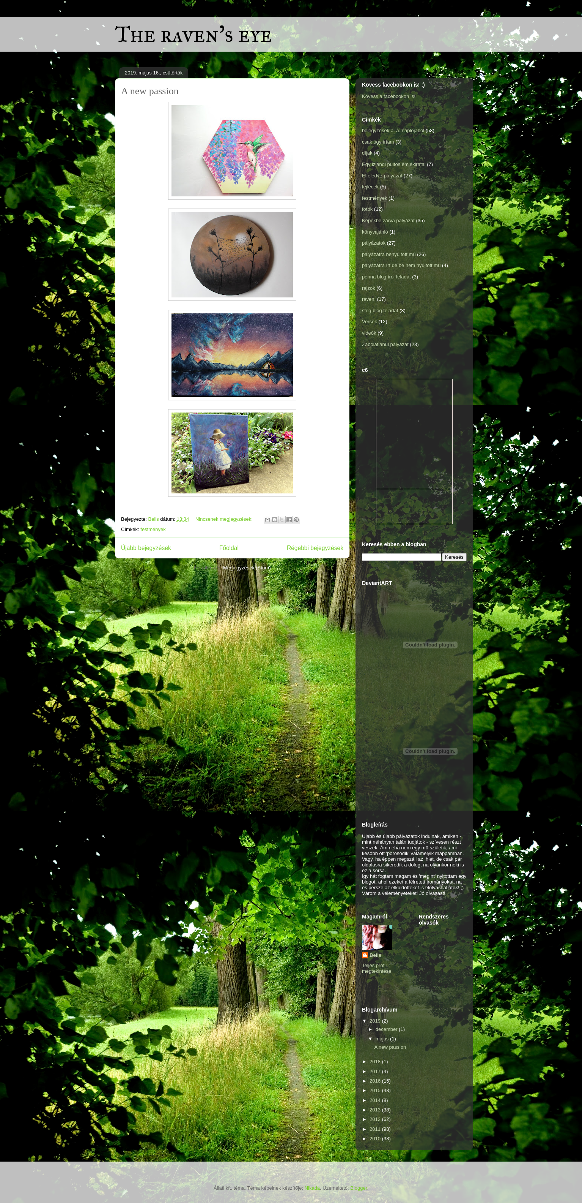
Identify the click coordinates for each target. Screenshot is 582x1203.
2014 (376, 1100)
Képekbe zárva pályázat (388, 220)
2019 (376, 1021)
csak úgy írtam (378, 142)
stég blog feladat (380, 310)
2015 (376, 1090)
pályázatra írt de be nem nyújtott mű (401, 265)
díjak (367, 153)
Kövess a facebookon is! (388, 96)
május (383, 1039)
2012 (376, 1119)
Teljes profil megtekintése (376, 968)
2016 (376, 1081)
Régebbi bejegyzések (315, 548)
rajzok (368, 288)
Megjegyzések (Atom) (247, 568)
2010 (376, 1138)
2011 (376, 1129)
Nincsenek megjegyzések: (224, 519)
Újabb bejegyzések (146, 548)
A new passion (150, 90)
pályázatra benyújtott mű (389, 254)
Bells (375, 955)
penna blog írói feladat (386, 277)
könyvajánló (375, 232)
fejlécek (370, 187)
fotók (367, 209)
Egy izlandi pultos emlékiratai (394, 164)
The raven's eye (193, 34)
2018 (376, 1061)
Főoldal (229, 548)
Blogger (358, 1188)
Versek (369, 321)
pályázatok (373, 243)
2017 (376, 1071)
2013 (376, 1110)
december (387, 1029)
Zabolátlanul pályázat (385, 344)
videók (369, 333)
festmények (152, 529)
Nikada (312, 1188)
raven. (369, 299)
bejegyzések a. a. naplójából (393, 130)
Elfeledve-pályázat (382, 176)
